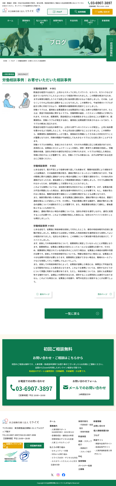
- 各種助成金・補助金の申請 (62, 435)
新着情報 (106, 20)
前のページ (45, 294)
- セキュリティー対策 (59, 450)
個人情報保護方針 (101, 430)
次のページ (102, 294)
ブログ (13, 61)
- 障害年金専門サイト (103, 443)
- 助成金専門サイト (102, 447)
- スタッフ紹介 (85, 451)
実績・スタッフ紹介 (90, 21)
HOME (5, 61)
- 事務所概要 (84, 431)
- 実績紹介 (83, 448)
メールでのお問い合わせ (87, 387)
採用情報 (82, 460)
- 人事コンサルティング (60, 442)
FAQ (80, 456)
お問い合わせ (99, 425)
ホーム (10, 20)
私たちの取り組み (42, 21)
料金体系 (74, 20)
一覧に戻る (72, 313)
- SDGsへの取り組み (59, 454)
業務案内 (26, 20)
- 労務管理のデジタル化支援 (62, 439)
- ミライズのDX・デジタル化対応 (64, 457)
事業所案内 (58, 20)
